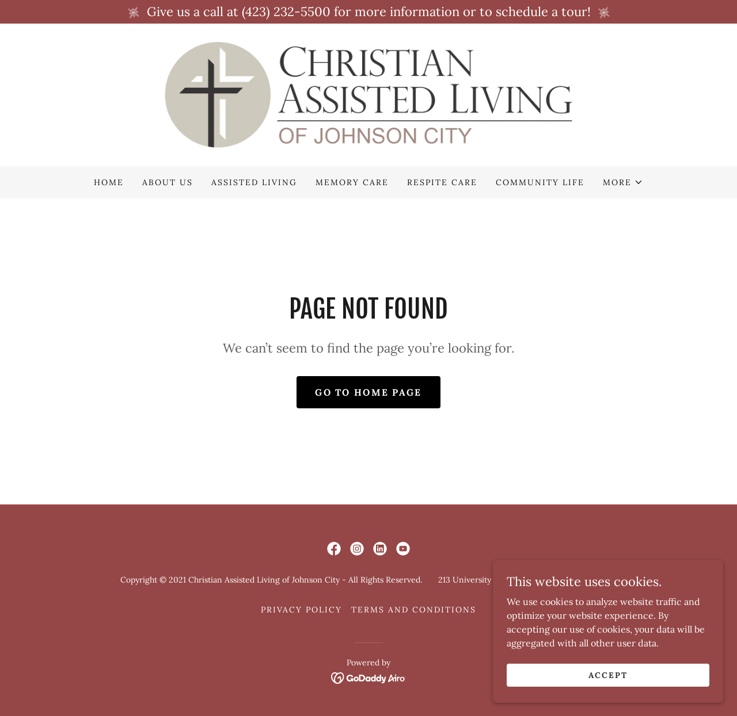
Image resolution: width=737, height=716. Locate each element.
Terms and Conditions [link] (413, 609)
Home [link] (109, 182)
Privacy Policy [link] (301, 609)
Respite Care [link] (442, 182)
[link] (368, 93)
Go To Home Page (368, 392)
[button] (623, 182)
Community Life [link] (540, 182)
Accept (608, 674)
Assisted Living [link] (254, 182)
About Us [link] (167, 182)
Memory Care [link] (352, 182)
